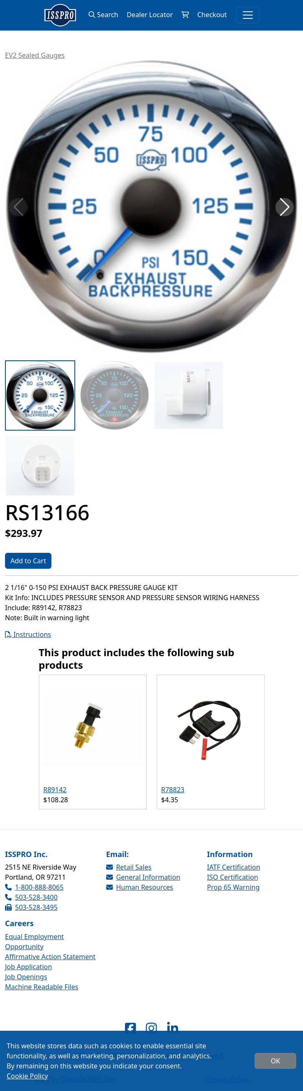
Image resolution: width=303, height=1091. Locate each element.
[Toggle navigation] (248, 15)
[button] (284, 207)
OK (275, 1060)
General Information (143, 877)
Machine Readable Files (41, 986)
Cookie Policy (27, 1076)
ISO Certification (232, 877)
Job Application (28, 966)
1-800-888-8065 (34, 887)
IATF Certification (233, 867)
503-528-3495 (31, 907)
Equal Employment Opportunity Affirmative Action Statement (50, 946)
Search (103, 14)
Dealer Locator (150, 14)
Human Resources (139, 887)
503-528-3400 (31, 897)
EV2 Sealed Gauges (35, 55)
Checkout (212, 14)
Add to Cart (28, 560)
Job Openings (26, 976)
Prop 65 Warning (233, 887)
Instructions (28, 634)
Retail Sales (129, 867)
